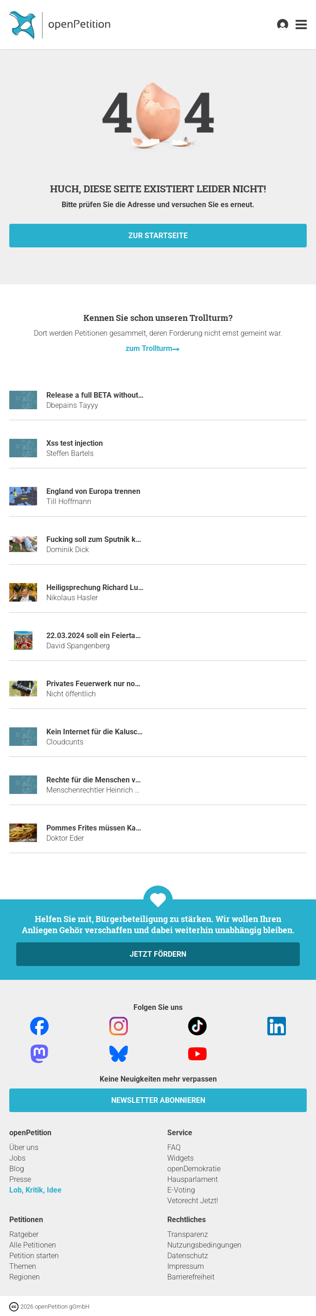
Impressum (185, 1266)
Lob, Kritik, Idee (35, 1190)
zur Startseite (158, 235)
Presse (20, 1179)
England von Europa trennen (93, 491)
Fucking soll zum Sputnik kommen (103, 539)
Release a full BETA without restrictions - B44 (121, 395)
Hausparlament (192, 1179)
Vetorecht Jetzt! (192, 1200)
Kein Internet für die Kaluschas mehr (107, 731)
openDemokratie (194, 1168)
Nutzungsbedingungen (204, 1245)
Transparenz (187, 1234)
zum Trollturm (149, 348)
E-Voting (181, 1190)
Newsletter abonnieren (158, 1100)
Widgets (180, 1158)
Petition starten (34, 1255)
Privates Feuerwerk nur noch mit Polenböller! (121, 683)
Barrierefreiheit (191, 1277)
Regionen (24, 1277)
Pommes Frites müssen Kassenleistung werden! (126, 828)
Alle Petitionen (32, 1245)
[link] (301, 25)
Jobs (17, 1158)
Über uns (23, 1147)
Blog (16, 1168)
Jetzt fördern (158, 954)
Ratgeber (23, 1234)
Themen (22, 1266)
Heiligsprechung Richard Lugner (99, 587)
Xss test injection (74, 443)
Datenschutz (187, 1255)
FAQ (174, 1147)
